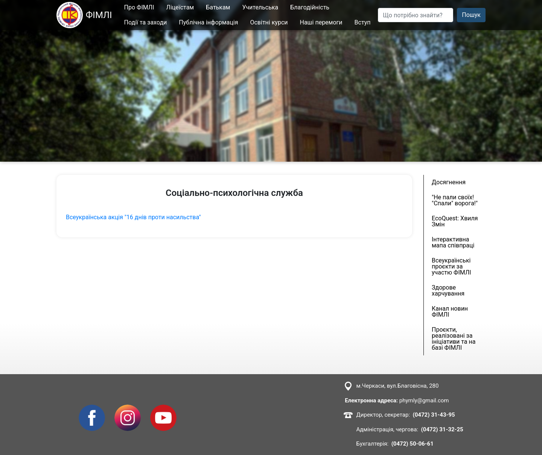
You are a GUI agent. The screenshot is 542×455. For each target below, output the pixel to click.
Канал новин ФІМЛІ (450, 311)
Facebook (92, 409)
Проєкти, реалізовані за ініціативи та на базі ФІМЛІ (453, 338)
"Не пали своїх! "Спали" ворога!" (455, 200)
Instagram (127, 409)
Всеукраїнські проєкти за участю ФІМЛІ (451, 266)
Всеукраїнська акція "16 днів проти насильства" (133, 217)
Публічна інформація (208, 22)
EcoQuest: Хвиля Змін (455, 221)
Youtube (161, 409)
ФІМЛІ (84, 15)
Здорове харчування (448, 290)
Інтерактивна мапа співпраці (453, 242)
